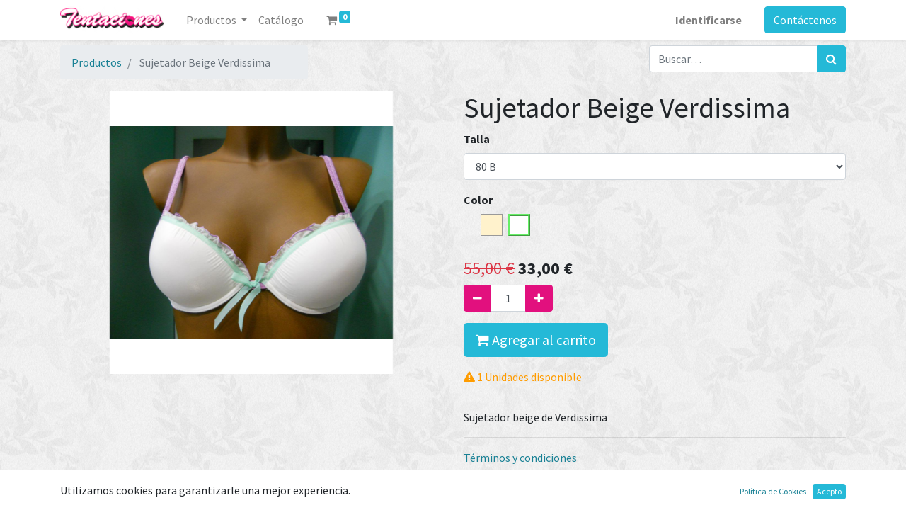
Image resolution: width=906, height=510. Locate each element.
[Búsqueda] (831, 58)
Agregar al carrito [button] (536, 339)
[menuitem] (281, 20)
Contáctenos (805, 20)
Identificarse (708, 20)
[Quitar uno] (477, 298)
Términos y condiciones (520, 457)
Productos (96, 62)
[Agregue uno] (539, 298)
